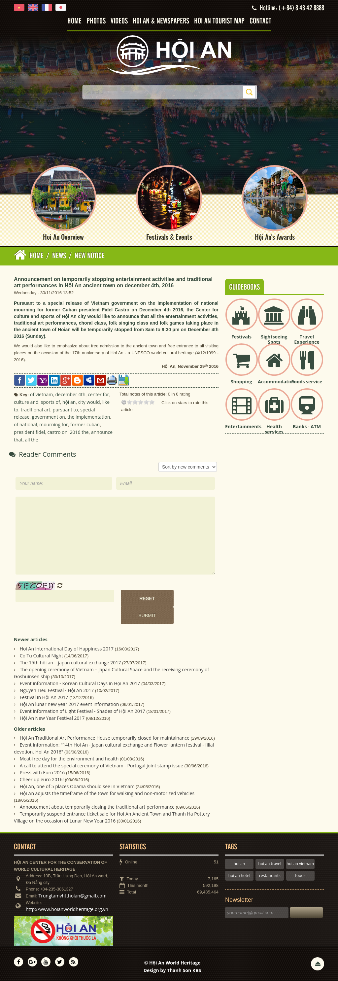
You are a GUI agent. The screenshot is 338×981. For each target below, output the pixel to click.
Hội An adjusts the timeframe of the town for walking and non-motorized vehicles (107, 793)
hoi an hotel (239, 875)
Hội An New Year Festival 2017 (52, 718)
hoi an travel (269, 864)
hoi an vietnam (300, 864)
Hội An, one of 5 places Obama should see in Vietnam (77, 787)
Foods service (306, 381)
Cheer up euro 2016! (42, 780)
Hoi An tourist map (219, 21)
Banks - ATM (307, 426)
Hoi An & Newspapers (161, 21)
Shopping (241, 381)
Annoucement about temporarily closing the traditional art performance (97, 807)
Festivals (241, 336)
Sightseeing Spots (274, 339)
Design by (172, 970)
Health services (274, 429)
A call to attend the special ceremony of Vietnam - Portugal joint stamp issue (101, 766)
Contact (260, 21)
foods (300, 875)
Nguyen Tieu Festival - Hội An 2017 (57, 690)
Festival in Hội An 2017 (44, 697)
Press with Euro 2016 (42, 773)
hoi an (239, 864)
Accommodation (276, 381)
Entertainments (243, 426)
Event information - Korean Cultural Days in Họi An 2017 (80, 683)
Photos (96, 21)
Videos (119, 21)
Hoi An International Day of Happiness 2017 (67, 649)
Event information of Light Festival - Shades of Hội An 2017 (82, 711)
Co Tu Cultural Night (41, 655)
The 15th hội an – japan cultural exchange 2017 (70, 662)
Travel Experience (307, 339)
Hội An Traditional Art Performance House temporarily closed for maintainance (104, 738)
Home (74, 21)
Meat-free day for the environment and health (69, 759)
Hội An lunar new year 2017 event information (69, 704)
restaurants (270, 875)
